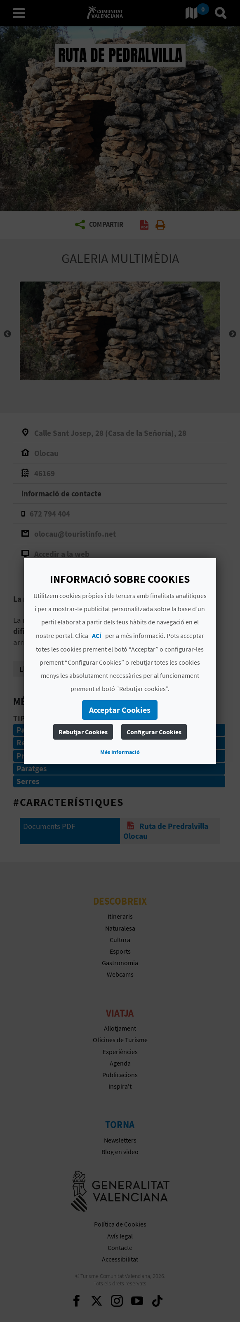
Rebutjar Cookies (83, 732)
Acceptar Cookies (120, 710)
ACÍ (96, 635)
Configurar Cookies (154, 732)
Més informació (120, 752)
